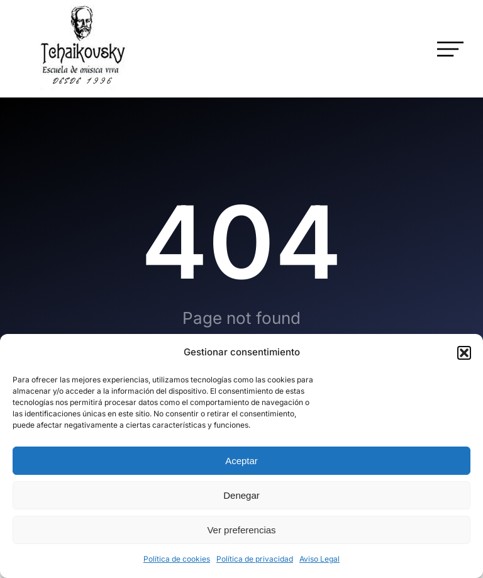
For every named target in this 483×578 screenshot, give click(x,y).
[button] (464, 353)
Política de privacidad (254, 559)
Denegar (241, 495)
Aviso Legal (319, 559)
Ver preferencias (241, 530)
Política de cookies (176, 559)
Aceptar (241, 460)
